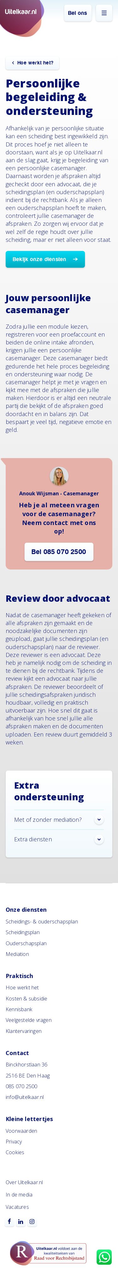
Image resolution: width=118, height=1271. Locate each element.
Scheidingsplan (23, 932)
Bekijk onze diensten (40, 259)
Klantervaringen (24, 1031)
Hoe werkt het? (35, 63)
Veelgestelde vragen (29, 1020)
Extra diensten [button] (59, 839)
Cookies (15, 1152)
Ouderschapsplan (26, 943)
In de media (19, 1194)
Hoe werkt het (22, 987)
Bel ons (77, 13)
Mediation (17, 954)
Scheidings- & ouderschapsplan (42, 921)
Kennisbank (19, 1009)
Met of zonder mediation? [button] (59, 819)
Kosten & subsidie (26, 998)
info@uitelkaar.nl (25, 1097)
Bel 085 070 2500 (59, 552)
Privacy (14, 1141)
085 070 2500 (21, 1086)
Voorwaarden (21, 1130)
